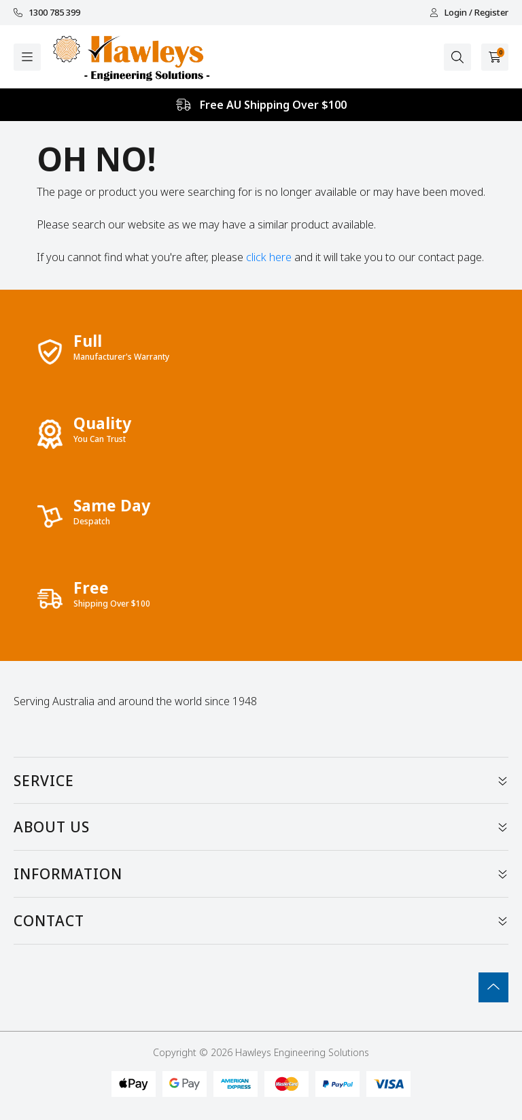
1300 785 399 (47, 12)
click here (269, 257)
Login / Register (469, 12)
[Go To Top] (493, 987)
